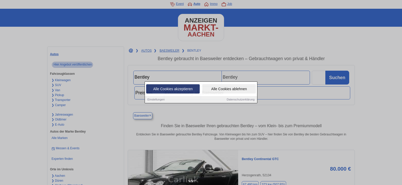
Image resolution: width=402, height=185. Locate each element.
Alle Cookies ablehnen (229, 89)
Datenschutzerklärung (241, 99)
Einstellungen (156, 99)
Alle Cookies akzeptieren (173, 89)
